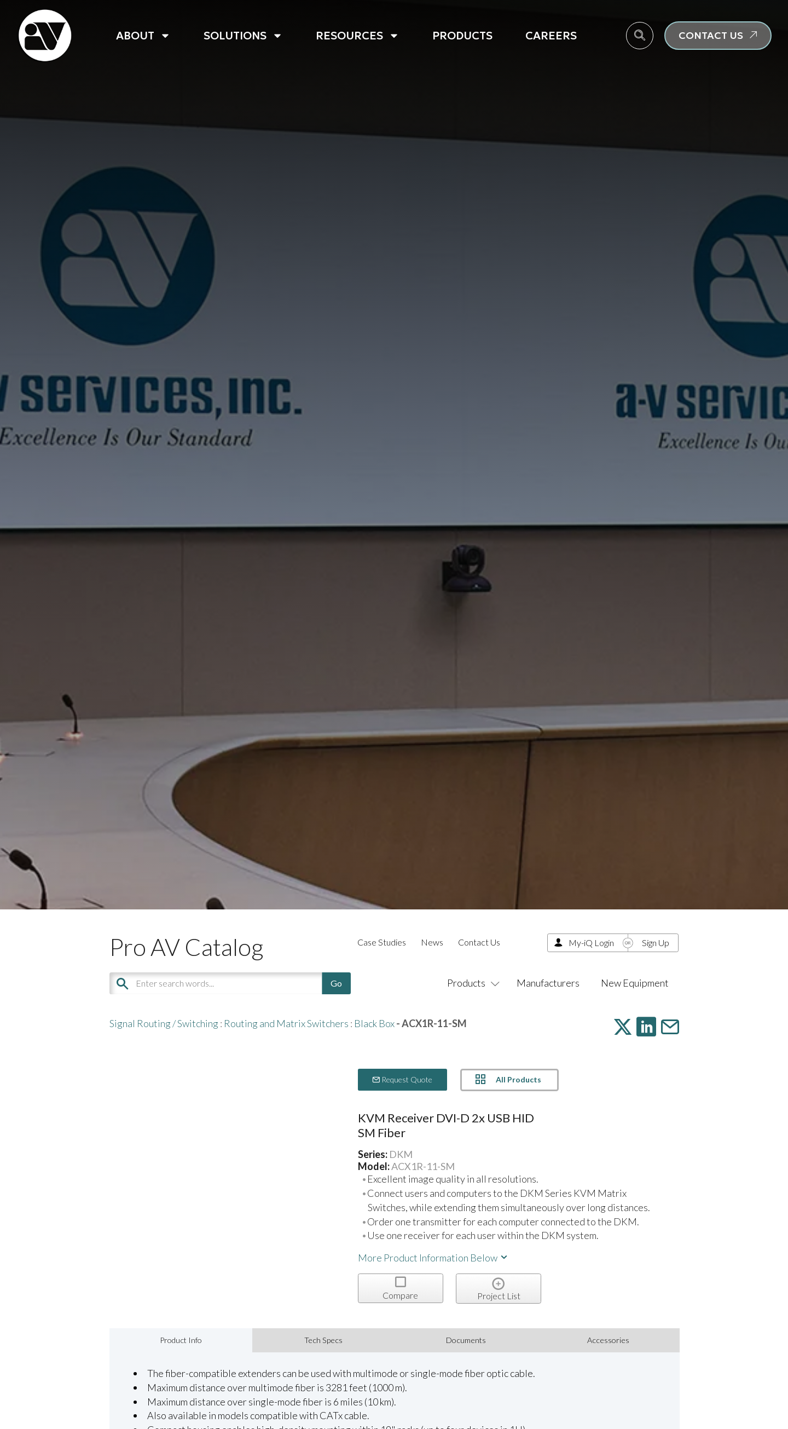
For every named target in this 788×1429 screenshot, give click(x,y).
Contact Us (479, 942)
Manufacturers (548, 983)
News (432, 942)
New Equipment (635, 983)
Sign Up (655, 942)
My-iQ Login (591, 942)
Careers (551, 35)
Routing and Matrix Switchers (286, 1023)
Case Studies (381, 942)
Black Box (374, 1023)
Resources (357, 36)
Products (462, 35)
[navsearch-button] (639, 35)
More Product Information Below (433, 1258)
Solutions (243, 36)
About (143, 36)
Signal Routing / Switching (163, 1023)
